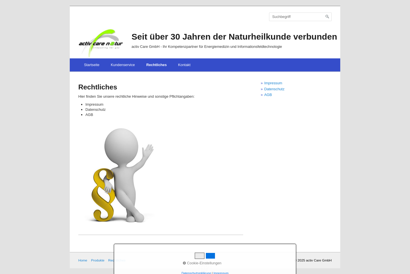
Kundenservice (123, 65)
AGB (268, 95)
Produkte (97, 260)
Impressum (273, 83)
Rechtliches (156, 65)
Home (82, 260)
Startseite (91, 65)
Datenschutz (274, 89)
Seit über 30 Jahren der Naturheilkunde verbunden (234, 36)
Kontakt (184, 65)
